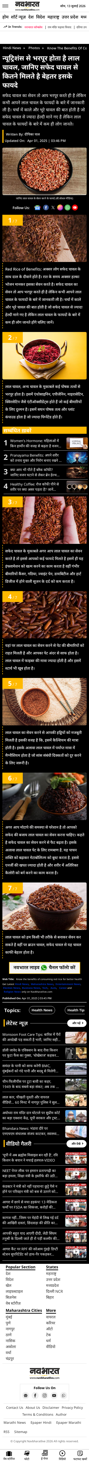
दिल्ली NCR (54, 1291)
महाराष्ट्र (53, 17)
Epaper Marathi (68, 1422)
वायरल (51, 1317)
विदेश (40, 17)
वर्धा (8, 1352)
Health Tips (76, 1010)
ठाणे (9, 1334)
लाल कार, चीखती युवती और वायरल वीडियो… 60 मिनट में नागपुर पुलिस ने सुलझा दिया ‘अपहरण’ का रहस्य (31, 1100)
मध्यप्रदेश (52, 1285)
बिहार (50, 1297)
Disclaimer (50, 1407)
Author (61, 1414)
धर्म (48, 1340)
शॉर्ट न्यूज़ (18, 17)
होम (5, 17)
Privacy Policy (72, 1407)
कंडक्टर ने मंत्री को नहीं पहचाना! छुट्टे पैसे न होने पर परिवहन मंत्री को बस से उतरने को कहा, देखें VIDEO (29, 1189)
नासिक (10, 1340)
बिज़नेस (11, 1297)
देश (31, 17)
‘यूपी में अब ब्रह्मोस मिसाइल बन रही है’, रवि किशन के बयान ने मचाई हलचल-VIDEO (30, 1157)
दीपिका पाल (32, 134)
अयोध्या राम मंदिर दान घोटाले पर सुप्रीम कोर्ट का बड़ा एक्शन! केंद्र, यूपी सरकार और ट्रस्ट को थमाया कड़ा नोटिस (31, 1115)
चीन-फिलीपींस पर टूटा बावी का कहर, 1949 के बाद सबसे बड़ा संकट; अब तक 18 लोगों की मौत (31, 1084)
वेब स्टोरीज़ (13, 1303)
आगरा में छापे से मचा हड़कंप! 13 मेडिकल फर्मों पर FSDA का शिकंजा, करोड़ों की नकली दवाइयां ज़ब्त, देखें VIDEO (29, 1205)
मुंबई (9, 1317)
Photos (34, 48)
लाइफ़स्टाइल (14, 1291)
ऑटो (49, 1328)
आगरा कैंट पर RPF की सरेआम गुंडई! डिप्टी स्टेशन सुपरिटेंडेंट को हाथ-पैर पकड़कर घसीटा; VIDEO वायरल (30, 1251)
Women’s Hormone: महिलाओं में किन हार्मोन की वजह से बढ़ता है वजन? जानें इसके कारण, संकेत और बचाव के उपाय (35, 443)
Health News (42, 1010)
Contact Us (14, 1407)
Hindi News (12, 48)
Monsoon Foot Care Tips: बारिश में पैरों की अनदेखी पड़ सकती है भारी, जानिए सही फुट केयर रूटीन (31, 1037)
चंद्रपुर (10, 1358)
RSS (6, 1431)
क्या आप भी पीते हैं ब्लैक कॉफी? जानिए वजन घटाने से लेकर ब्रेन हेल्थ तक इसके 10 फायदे (33, 472)
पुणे (8, 1323)
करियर (50, 1323)
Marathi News (15, 1422)
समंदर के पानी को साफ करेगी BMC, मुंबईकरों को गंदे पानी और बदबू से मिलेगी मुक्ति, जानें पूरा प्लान (29, 1068)
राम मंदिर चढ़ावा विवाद (59, 27)
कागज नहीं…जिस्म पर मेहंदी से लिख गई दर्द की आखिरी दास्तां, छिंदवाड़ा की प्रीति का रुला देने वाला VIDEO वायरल (30, 1220)
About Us (33, 1407)
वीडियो (50, 1346)
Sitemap (20, 1431)
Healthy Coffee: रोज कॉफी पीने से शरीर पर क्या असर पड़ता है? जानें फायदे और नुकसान (34, 487)
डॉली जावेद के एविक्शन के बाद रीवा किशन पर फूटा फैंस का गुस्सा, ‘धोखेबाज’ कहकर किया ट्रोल (30, 1053)
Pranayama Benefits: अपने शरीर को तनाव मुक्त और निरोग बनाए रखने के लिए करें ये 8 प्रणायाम (36, 458)
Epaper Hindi (41, 1422)
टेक (48, 1334)
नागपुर (10, 1328)
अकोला (11, 1346)
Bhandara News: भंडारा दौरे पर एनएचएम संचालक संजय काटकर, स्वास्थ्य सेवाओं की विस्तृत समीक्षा (29, 1131)
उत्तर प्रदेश (70, 17)
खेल (8, 1285)
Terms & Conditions (37, 1414)
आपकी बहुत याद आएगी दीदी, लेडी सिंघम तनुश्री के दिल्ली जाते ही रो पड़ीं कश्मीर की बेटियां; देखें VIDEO (29, 1236)
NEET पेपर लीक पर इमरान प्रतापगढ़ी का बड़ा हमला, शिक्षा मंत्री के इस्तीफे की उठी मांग (29, 1173)
